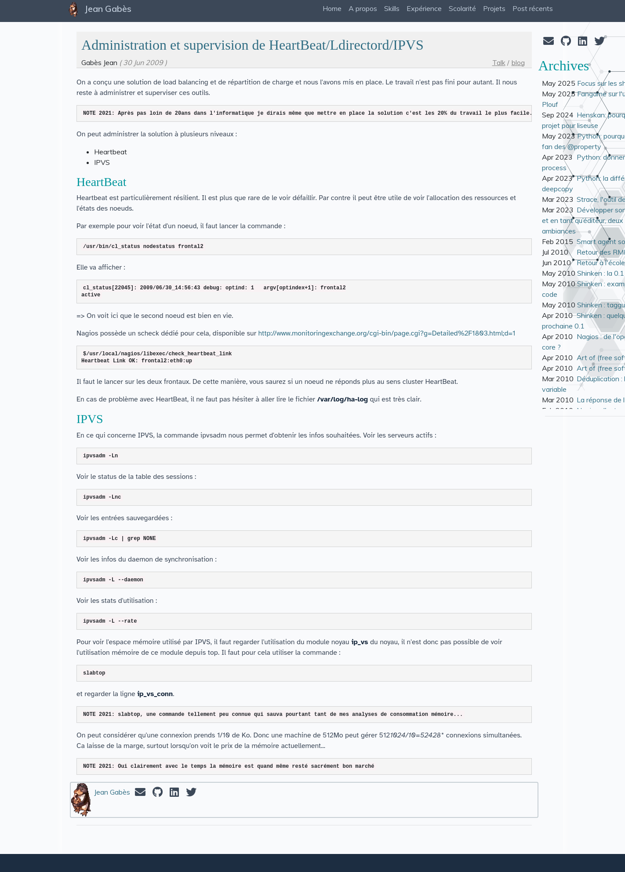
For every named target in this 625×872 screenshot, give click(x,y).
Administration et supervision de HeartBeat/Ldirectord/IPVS (252, 45)
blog (518, 62)
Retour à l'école (601, 262)
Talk (498, 62)
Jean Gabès (112, 792)
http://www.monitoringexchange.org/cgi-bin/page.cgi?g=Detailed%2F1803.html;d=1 (387, 333)
